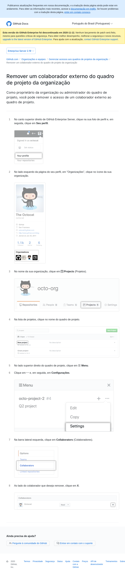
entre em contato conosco (77, 12)
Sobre (122, 561)
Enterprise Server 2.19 (21, 50)
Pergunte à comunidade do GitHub (28, 543)
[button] (92, 23)
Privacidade (38, 561)
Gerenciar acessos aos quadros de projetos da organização (78, 59)
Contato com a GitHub (76, 564)
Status (60, 561)
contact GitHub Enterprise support (101, 39)
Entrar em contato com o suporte (75, 543)
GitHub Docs (20, 23)
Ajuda (67, 561)
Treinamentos (111, 561)
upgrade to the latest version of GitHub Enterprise (27, 39)
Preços (85, 561)
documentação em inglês (83, 9)
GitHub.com (12, 59)
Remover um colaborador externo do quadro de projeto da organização (41, 62)
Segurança (50, 561)
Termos (27, 561)
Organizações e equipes (33, 59)
